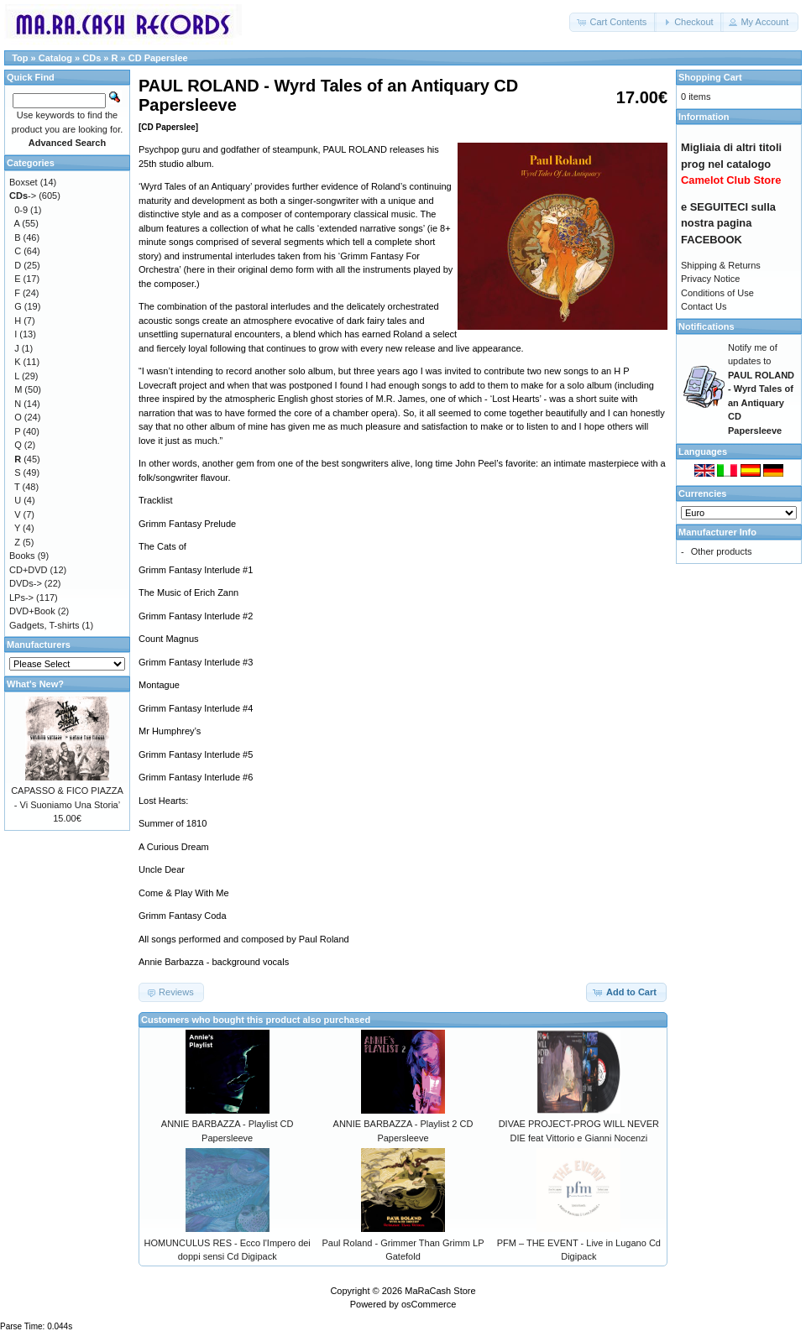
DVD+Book (32, 611)
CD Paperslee (158, 58)
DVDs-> (25, 583)
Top (20, 58)
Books (22, 556)
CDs (91, 58)
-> (22, 196)
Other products (721, 551)
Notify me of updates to (761, 389)
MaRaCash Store (440, 1291)
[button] (613, 22)
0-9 (21, 210)
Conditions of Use (717, 293)
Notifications (706, 326)
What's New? (35, 684)
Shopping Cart (710, 77)
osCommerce (428, 1304)
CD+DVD (28, 570)
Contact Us (703, 306)
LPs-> (21, 597)
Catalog (55, 58)
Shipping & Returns (721, 265)
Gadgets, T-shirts (44, 625)
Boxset (23, 182)
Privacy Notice (710, 279)
